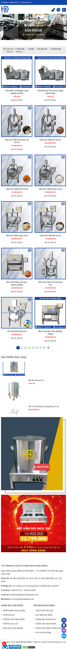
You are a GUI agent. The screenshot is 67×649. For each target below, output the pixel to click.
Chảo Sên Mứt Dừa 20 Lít (50, 236)
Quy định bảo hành (44, 615)
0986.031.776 (16, 590)
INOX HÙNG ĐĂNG (24, 642)
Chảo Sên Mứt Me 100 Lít (50, 140)
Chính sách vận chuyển (46, 624)
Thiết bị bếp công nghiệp (14, 610)
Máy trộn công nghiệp (13, 628)
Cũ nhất (30, 49)
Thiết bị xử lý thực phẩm (14, 619)
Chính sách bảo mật (44, 610)
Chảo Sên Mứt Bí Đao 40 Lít (50, 189)
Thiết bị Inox (8, 615)
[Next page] (48, 347)
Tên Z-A (18, 52)
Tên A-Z (8, 52)
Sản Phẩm (40, 35)
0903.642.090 (30, 590)
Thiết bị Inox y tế (10, 624)
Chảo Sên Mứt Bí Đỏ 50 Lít (17, 189)
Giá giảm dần (54, 49)
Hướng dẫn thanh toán (46, 619)
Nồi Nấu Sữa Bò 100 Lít (16, 331)
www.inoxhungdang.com (22, 599)
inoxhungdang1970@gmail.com (24, 595)
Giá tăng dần (41, 49)
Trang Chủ (28, 35)
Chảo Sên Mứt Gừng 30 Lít (17, 236)
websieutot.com (60, 642)
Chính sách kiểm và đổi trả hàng (50, 628)
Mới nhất (19, 49)
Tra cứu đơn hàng (43, 632)
